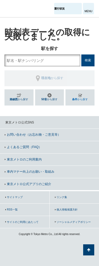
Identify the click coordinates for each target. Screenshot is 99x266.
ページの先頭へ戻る (88, 249)
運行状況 (59, 8)
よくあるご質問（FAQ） (24, 147)
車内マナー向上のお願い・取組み (30, 171)
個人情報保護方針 (67, 209)
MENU (88, 11)
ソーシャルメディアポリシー (73, 222)
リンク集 (61, 197)
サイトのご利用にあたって (23, 222)
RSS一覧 (12, 209)
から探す (19, 99)
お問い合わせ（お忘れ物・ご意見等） (34, 134)
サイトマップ (15, 197)
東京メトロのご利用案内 (24, 159)
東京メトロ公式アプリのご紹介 (29, 184)
